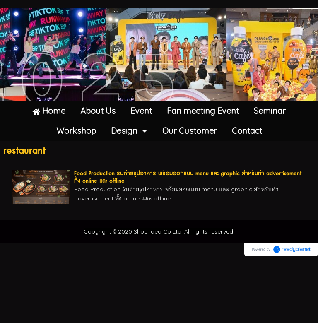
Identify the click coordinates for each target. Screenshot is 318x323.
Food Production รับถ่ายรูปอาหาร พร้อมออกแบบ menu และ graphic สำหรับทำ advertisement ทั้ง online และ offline (187, 177)
